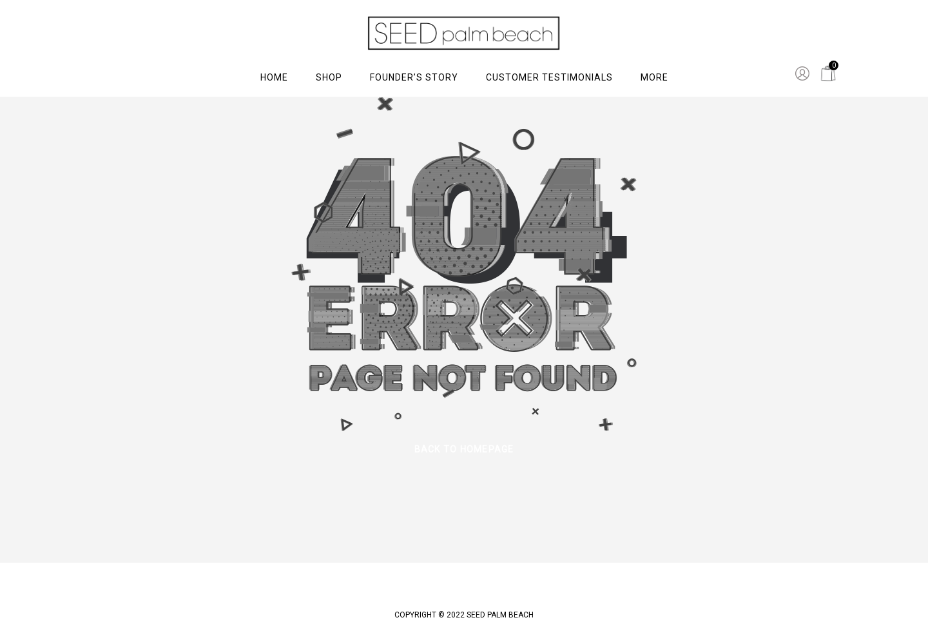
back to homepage (464, 449)
